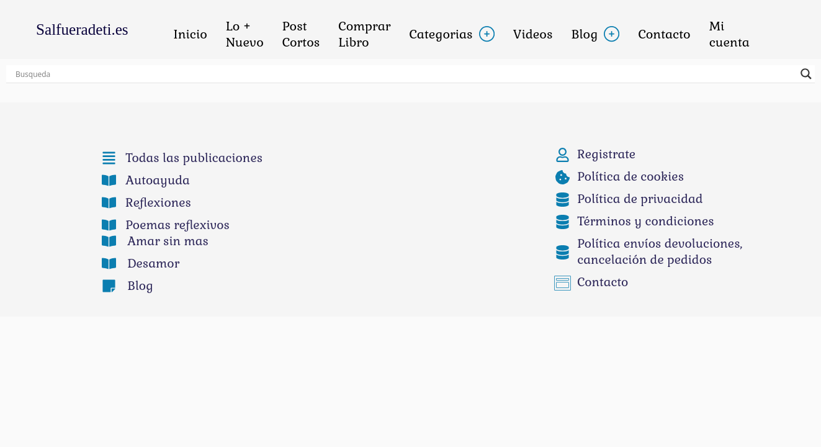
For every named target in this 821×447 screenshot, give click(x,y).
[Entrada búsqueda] (405, 74)
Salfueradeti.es (82, 29)
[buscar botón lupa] (806, 74)
